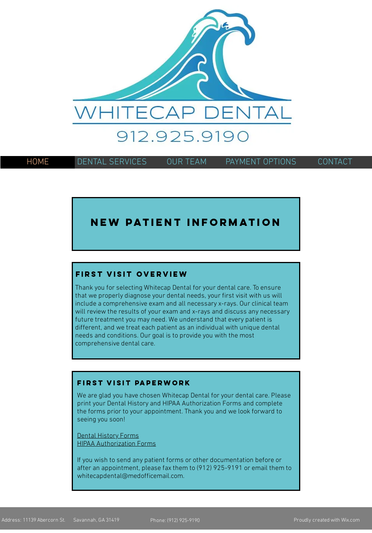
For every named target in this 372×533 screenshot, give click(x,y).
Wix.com (350, 520)
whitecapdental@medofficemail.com (130, 476)
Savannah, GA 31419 (96, 520)
